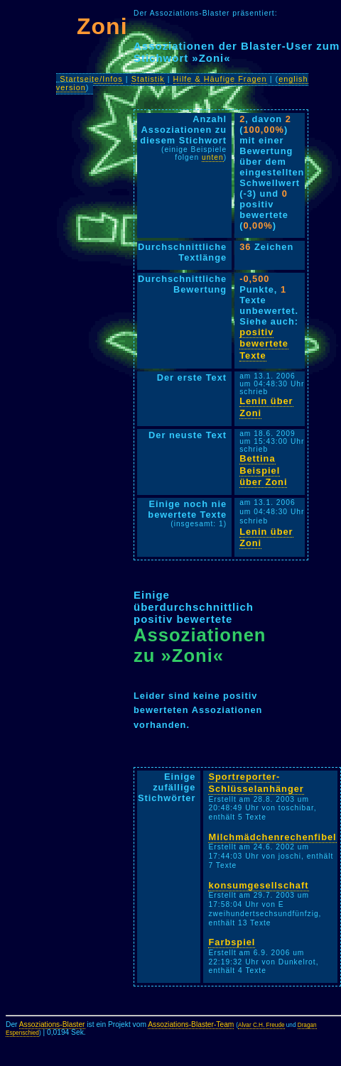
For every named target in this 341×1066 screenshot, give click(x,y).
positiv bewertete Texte (263, 344)
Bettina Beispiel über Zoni (263, 470)
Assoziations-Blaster (52, 1024)
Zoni (102, 26)
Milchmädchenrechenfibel (272, 837)
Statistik (148, 79)
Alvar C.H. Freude (261, 1025)
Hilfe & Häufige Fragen (220, 79)
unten (213, 157)
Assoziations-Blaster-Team (191, 1024)
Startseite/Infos (91, 79)
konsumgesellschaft (258, 885)
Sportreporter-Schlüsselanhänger (255, 782)
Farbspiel (231, 942)
